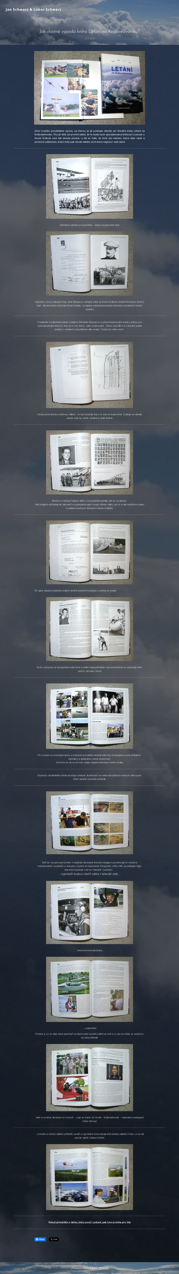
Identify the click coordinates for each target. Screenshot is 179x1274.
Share (40, 1239)
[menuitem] (159, 9)
